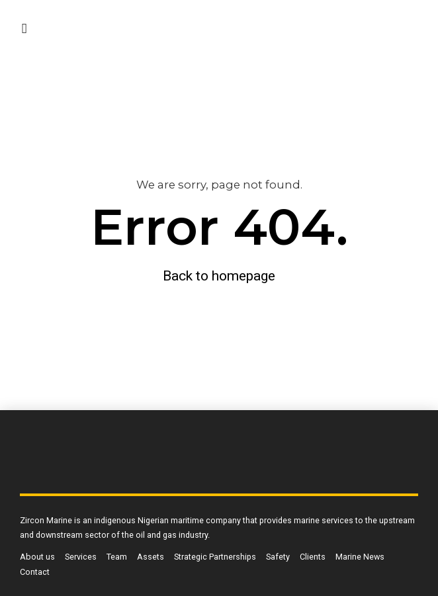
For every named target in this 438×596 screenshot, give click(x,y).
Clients (313, 557)
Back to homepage (219, 276)
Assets (150, 557)
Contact (35, 572)
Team (117, 557)
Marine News (359, 557)
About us (37, 557)
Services (81, 557)
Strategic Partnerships (215, 557)
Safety (278, 557)
